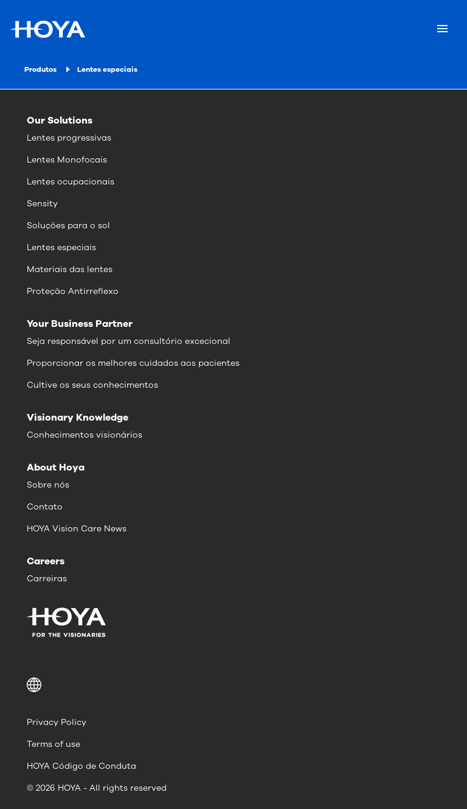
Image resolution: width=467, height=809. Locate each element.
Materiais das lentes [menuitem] (69, 269)
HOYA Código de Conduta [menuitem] (81, 766)
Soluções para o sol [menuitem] (68, 225)
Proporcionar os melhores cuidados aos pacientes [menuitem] (133, 363)
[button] (233, 685)
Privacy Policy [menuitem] (56, 722)
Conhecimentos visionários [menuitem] (84, 435)
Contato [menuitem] (45, 507)
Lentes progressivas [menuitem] (69, 138)
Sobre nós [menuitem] (48, 485)
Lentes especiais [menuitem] (61, 247)
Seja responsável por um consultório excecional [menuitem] (128, 341)
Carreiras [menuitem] (47, 578)
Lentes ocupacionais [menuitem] (70, 181)
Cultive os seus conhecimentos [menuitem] (92, 385)
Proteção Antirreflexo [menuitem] (73, 291)
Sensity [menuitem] (42, 203)
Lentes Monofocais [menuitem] (67, 160)
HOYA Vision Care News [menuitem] (76, 528)
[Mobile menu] (442, 29)
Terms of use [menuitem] (53, 744)
